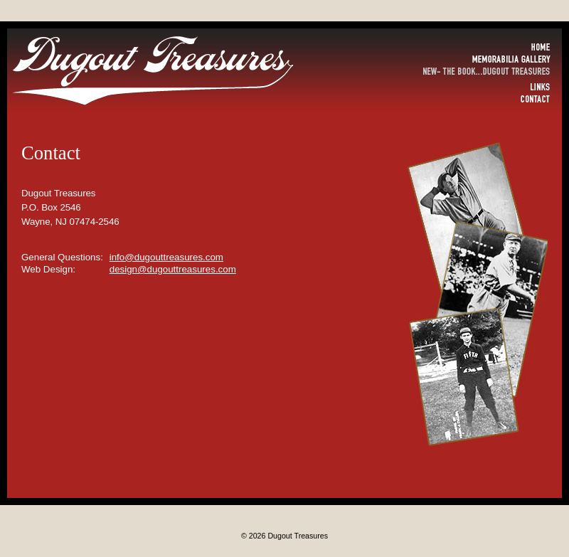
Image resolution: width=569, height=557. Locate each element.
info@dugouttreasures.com (166, 257)
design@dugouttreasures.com (173, 269)
